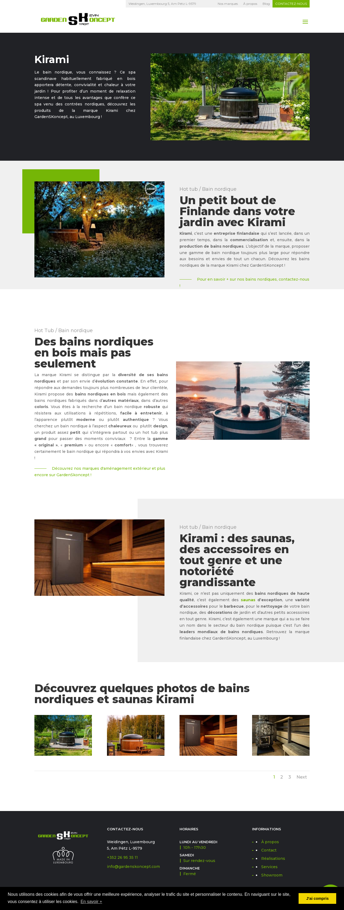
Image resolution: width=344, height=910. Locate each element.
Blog (266, 4)
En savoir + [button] (91, 901)
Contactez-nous (291, 4)
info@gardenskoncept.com (133, 866)
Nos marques (228, 4)
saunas (248, 599)
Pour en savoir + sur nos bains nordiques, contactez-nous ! (244, 282)
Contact (269, 850)
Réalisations (273, 858)
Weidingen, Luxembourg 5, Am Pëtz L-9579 (162, 4)
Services (269, 866)
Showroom (271, 875)
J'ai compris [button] (317, 898)
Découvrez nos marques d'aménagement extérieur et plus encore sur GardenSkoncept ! (99, 471)
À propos (250, 4)
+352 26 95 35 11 (122, 857)
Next (301, 777)
